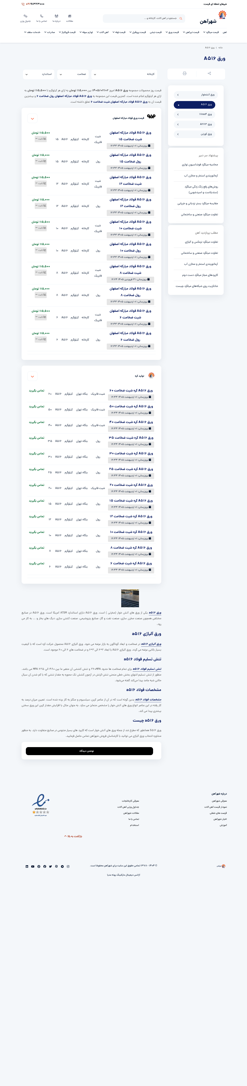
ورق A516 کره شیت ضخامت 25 (131, 464)
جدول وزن (25, 16)
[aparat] (56, 862)
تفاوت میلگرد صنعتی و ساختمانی (199, 210)
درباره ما (56, 16)
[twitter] (50, 862)
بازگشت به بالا (73, 832)
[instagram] (67, 862)
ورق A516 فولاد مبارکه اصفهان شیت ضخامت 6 (119, 97)
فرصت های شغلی (218, 808)
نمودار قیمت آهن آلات (215, 802)
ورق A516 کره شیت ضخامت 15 (131, 496)
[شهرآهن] (222, 16)
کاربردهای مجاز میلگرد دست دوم (200, 271)
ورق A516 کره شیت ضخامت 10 (131, 527)
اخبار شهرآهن (220, 814)
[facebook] (44, 862)
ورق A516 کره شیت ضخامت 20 (131, 480)
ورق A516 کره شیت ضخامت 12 (131, 512)
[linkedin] (27, 862)
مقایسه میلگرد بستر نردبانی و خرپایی (197, 199)
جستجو (181, 16)
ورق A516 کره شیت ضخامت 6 (131, 559)
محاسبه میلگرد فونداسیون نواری (200, 160)
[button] (208, 69)
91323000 (32, 4)
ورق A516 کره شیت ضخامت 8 (131, 543)
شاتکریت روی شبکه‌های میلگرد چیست (197, 282)
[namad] (41, 800)
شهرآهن (208, 17)
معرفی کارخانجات (130, 796)
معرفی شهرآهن (219, 796)
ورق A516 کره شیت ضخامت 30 (131, 449)
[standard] (39, 70)
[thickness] (73, 70)
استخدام (134, 820)
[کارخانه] (124, 70)
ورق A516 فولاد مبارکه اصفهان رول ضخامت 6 (64, 91)
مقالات (69, 16)
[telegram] (62, 862)
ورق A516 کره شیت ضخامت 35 (131, 433)
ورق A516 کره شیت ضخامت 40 (131, 417)
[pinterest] (38, 862)
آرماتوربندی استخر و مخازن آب (201, 171)
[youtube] (32, 862)
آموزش (223, 820)
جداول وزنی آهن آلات (128, 802)
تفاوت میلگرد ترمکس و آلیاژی (201, 237)
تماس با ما (41, 16)
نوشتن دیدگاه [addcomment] (88, 745)
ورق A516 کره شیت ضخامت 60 (131, 386)
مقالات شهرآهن (131, 808)
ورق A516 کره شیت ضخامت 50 (131, 401)
